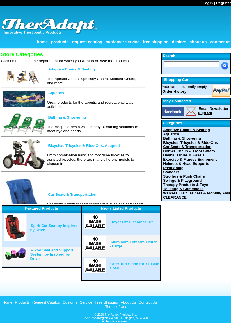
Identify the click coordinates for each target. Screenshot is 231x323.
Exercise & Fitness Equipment (190, 159)
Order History (174, 91)
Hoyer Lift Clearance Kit (131, 222)
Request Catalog (87, 42)
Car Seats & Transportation (72, 194)
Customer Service (122, 42)
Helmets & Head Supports (186, 164)
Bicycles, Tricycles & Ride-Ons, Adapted (84, 146)
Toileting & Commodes (183, 189)
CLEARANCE (175, 197)
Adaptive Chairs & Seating (71, 69)
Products (60, 42)
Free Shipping (156, 42)
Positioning (173, 168)
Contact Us (220, 42)
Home (42, 42)
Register (223, 3)
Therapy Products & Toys (185, 185)
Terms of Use (116, 306)
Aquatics (56, 93)
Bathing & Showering (67, 117)
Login (208, 3)
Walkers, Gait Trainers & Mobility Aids (196, 193)
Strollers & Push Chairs (184, 176)
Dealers (179, 42)
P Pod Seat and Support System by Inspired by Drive (52, 254)
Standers (171, 172)
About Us (198, 42)
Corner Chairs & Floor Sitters (189, 151)
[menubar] (79, 302)
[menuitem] (7, 302)
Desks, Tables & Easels (183, 155)
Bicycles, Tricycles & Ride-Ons (190, 142)
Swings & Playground (182, 180)
